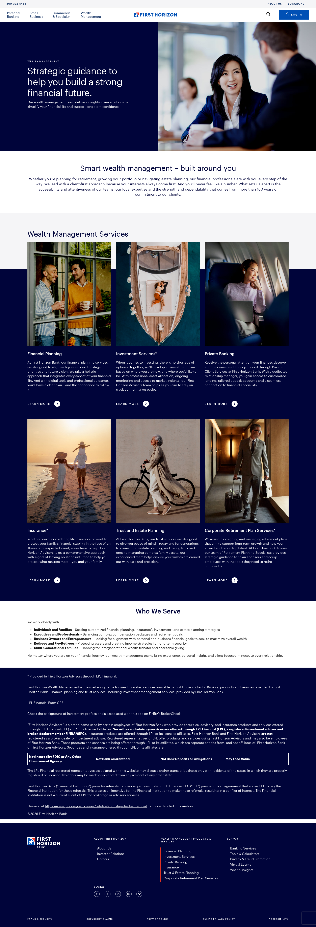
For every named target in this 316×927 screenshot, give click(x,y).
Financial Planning (177, 851)
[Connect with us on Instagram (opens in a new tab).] (129, 894)
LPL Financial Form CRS (45, 703)
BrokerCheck (171, 713)
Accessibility (279, 919)
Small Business (36, 14)
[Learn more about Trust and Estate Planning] (158, 501)
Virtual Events (240, 864)
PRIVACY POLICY (158, 919)
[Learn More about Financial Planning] (69, 324)
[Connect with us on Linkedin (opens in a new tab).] (118, 894)
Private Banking (175, 862)
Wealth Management (91, 14)
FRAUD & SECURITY (40, 919)
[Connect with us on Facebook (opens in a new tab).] (97, 894)
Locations (296, 3)
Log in (294, 14)
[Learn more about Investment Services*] (158, 324)
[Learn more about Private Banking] (247, 324)
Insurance (171, 867)
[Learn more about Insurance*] (69, 501)
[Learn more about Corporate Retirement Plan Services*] (247, 501)
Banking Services (243, 848)
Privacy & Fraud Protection (250, 859)
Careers (103, 859)
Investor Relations (111, 854)
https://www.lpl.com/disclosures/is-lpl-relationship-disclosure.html (96, 806)
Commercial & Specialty (62, 14)
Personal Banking (13, 14)
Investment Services (179, 856)
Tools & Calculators (245, 854)
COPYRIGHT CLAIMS (99, 919)
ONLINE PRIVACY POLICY (219, 919)
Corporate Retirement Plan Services (191, 878)
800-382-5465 (16, 3)
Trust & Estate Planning (181, 873)
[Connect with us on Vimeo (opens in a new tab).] (139, 894)
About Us (275, 3)
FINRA (70, 733)
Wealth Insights (242, 870)
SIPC (81, 733)
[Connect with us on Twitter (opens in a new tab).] (107, 894)
